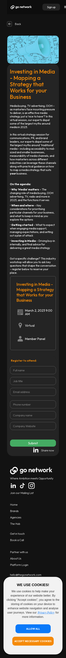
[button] (33, 628)
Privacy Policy (46, 612)
